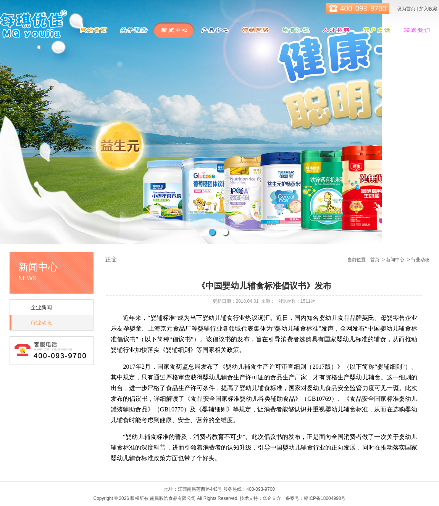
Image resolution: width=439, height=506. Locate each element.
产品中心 (214, 30)
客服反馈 (376, 30)
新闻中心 (173, 30)
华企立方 (272, 498)
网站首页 (93, 30)
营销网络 (254, 30)
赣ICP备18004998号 (324, 498)
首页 (374, 259)
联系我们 (416, 30)
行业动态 (41, 323)
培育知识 (295, 30)
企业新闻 (41, 307)
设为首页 (406, 8)
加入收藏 (428, 8)
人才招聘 (335, 30)
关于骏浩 (133, 30)
